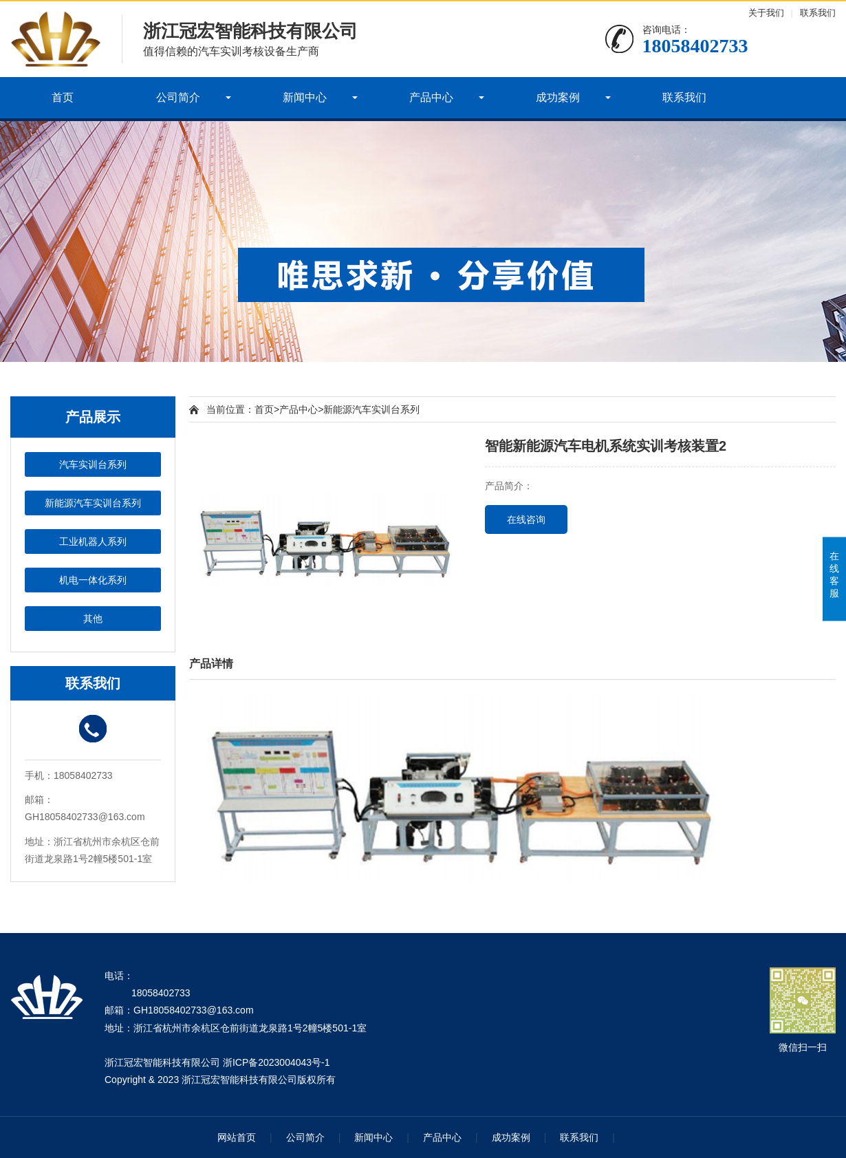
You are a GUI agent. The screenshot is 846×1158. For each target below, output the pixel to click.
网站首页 (236, 1137)
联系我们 (818, 13)
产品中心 (431, 97)
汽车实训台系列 (93, 464)
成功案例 (558, 97)
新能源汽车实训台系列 (93, 502)
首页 (63, 97)
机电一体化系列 (93, 580)
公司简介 (178, 97)
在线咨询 (526, 519)
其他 (92, 618)
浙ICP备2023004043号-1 (276, 1062)
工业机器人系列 (93, 541)
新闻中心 (305, 97)
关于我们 (766, 13)
